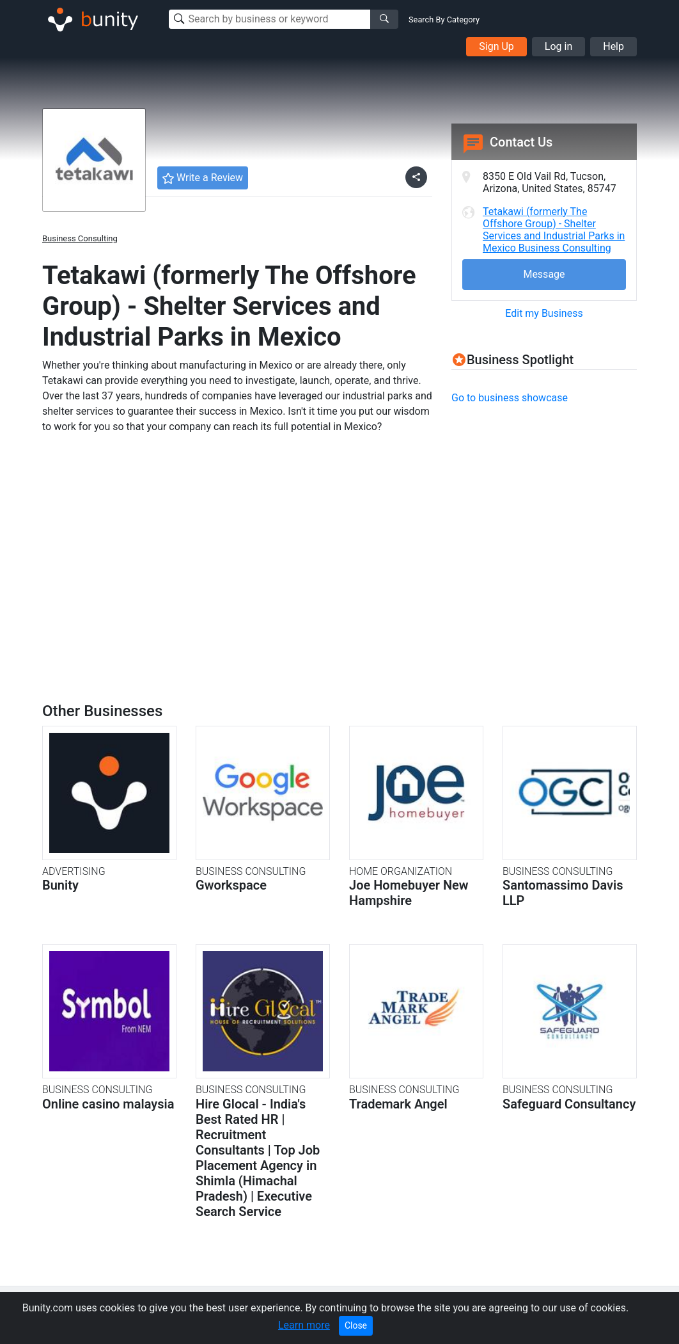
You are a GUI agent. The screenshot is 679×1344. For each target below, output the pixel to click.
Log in (558, 46)
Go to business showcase (509, 398)
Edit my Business (543, 313)
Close (356, 1325)
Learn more (304, 1325)
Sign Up (496, 46)
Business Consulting (80, 238)
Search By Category (444, 19)
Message (544, 274)
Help (613, 46)
